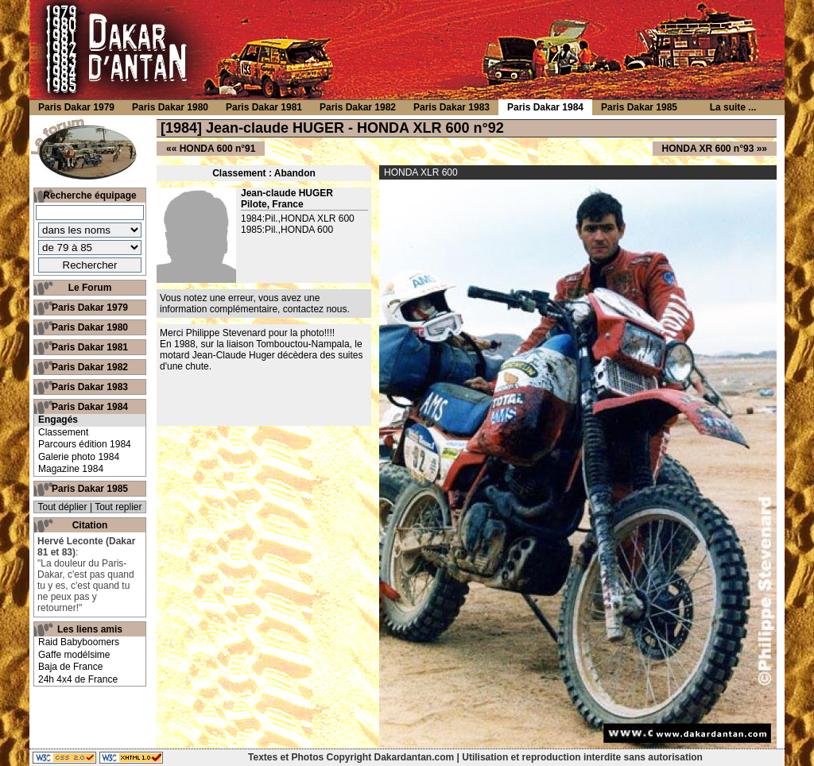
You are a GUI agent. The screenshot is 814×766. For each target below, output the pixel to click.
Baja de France (70, 666)
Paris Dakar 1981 (90, 347)
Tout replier (118, 507)
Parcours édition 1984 (84, 444)
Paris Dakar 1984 (90, 406)
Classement (63, 432)
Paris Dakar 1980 (90, 327)
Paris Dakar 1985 (90, 488)
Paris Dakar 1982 (90, 367)
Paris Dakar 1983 (90, 387)
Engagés (58, 419)
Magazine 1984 (70, 468)
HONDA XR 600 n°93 (708, 148)
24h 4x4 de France (78, 679)
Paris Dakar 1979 (90, 307)
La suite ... (733, 107)
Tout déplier (62, 507)
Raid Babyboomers (78, 642)
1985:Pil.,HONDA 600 (287, 229)
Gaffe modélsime (74, 654)
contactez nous (315, 309)
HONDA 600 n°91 (218, 148)
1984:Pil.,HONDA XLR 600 (298, 218)
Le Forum (90, 287)
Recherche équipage (89, 195)
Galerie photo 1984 (78, 456)
